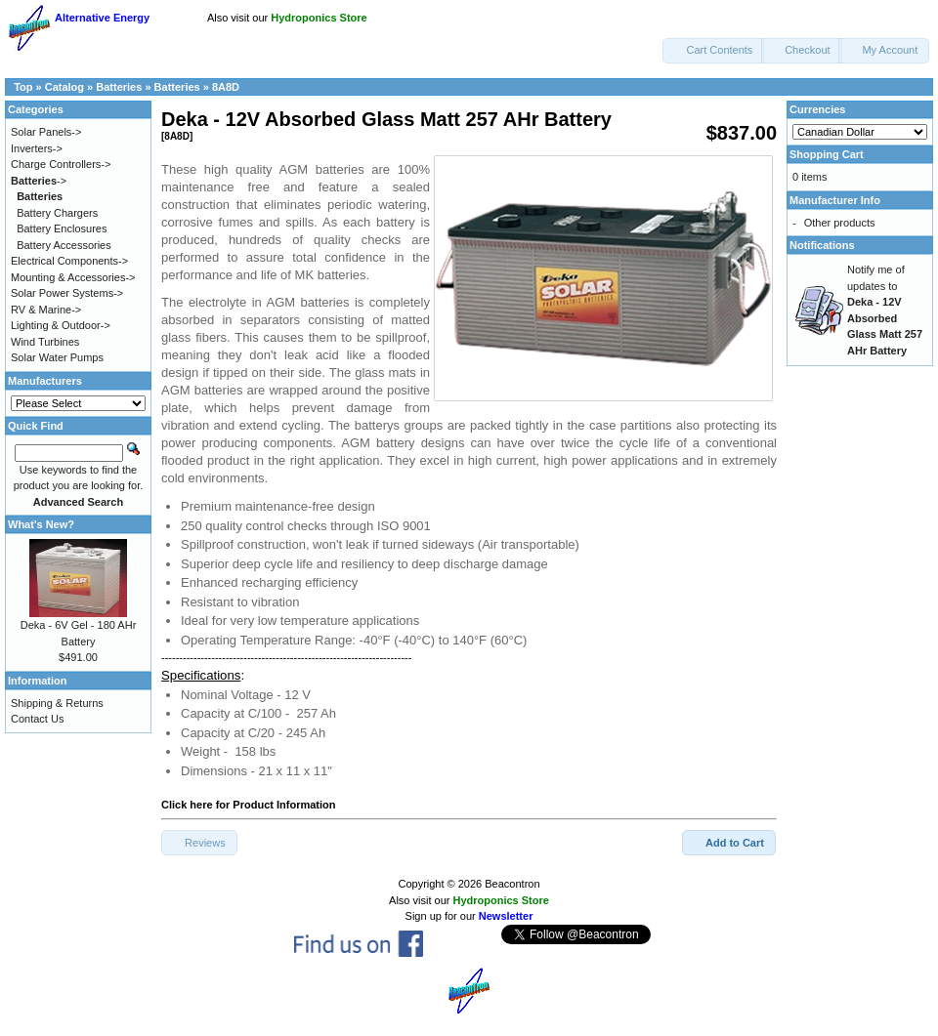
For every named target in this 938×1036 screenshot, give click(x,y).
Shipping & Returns (57, 703)
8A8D (225, 87)
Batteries (119, 87)
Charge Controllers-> (60, 164)
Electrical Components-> (69, 261)
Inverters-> (37, 148)
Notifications (822, 245)
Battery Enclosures (62, 228)
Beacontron (512, 884)
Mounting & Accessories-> (73, 277)
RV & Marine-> (46, 309)
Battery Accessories (64, 245)
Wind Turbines (45, 342)
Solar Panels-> (46, 132)
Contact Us (37, 719)
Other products (839, 222)
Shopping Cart (826, 154)
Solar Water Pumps (57, 357)
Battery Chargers (57, 213)
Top (23, 87)
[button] (713, 50)
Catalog (64, 87)
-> (38, 180)
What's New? (41, 524)
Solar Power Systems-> (67, 293)
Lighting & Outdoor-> (60, 325)
